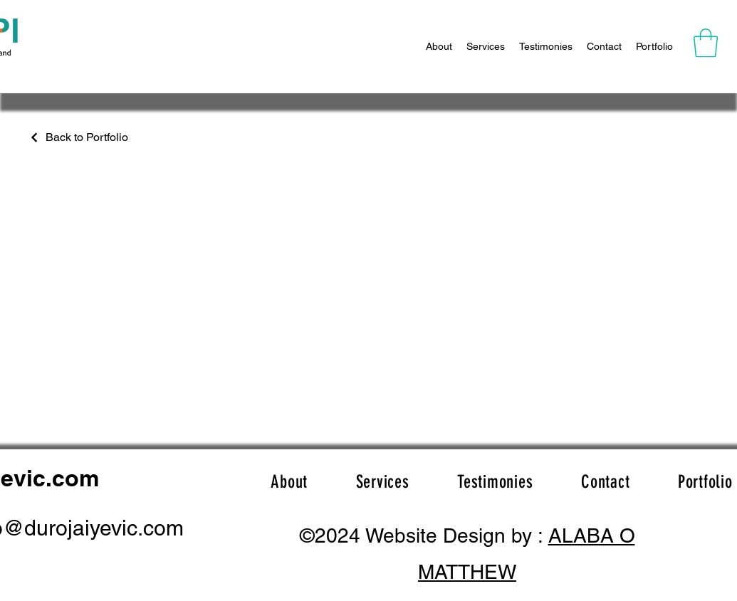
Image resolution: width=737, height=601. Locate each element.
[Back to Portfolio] (78, 137)
